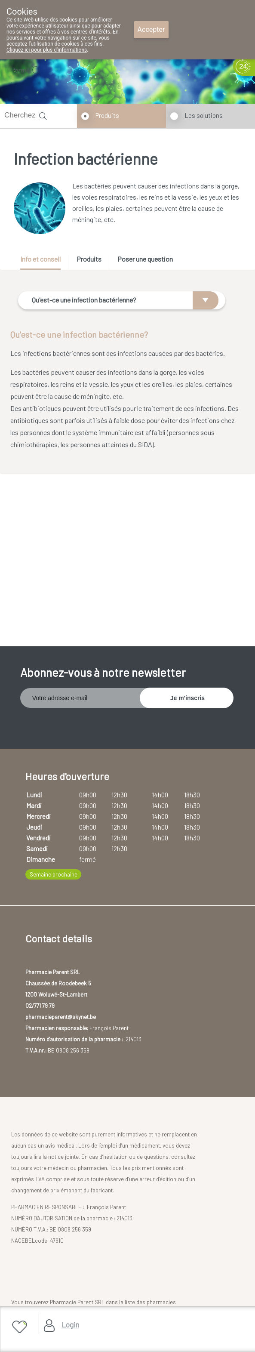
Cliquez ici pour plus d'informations (46, 50)
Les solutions (203, 115)
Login (70, 1324)
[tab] (43, 262)
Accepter (151, 29)
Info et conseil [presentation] (40, 259)
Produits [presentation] (89, 259)
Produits (107, 115)
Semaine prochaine (53, 874)
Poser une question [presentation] (145, 259)
